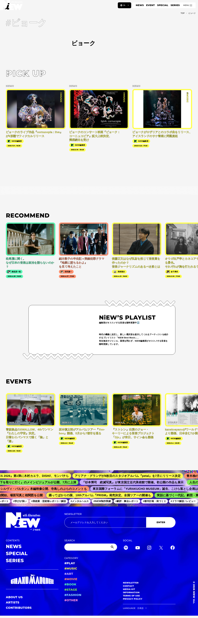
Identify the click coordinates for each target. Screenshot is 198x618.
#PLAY (69, 563)
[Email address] (105, 522)
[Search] (90, 547)
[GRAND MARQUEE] (32, 579)
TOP (183, 13)
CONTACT (128, 586)
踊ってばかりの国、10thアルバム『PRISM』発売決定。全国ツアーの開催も (101, 495)
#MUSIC (70, 568)
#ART (68, 574)
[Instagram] (149, 548)
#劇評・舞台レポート (128, 501)
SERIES (175, 5)
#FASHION (72, 595)
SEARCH (69, 540)
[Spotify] (126, 548)
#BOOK (70, 584)
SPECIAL (162, 5)
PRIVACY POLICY (132, 599)
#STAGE (70, 589)
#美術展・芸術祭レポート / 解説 (50, 501)
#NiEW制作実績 (103, 501)
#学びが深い (21, 501)
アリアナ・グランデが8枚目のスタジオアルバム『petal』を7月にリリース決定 (130, 475)
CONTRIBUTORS (19, 607)
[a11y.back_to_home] (12, 6)
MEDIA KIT (129, 589)
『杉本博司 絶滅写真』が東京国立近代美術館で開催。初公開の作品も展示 (135, 482)
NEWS (140, 5)
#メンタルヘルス (81, 501)
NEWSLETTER (73, 514)
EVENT (150, 5)
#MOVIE (70, 579)
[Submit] (112, 547)
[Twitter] (161, 548)
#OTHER (71, 600)
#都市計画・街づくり (156, 501)
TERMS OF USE (131, 595)
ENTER (161, 522)
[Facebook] (173, 548)
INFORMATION (131, 592)
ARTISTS (12, 602)
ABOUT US (14, 597)
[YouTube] (138, 548)
